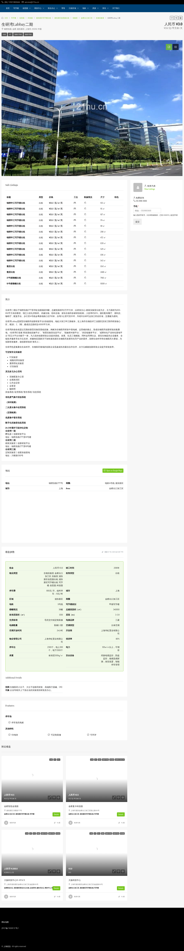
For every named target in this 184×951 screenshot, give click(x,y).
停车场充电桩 (18, 722)
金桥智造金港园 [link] (11, 806)
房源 (94, 8)
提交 (137, 221)
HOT (10, 34)
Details (56, 814)
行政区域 (72, 8)
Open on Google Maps (113, 470)
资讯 (104, 8)
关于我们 (115, 8)
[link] (32, 779)
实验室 (75, 18)
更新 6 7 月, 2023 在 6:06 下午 (112, 552)
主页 (6, 18)
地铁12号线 (18, 34)
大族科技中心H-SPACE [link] (14, 880)
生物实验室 (100, 18)
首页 (8, 8)
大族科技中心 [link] (74, 880)
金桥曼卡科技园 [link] (75, 806)
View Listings (149, 189)
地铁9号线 (28, 34)
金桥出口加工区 (87, 18)
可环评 (93, 735)
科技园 (30, 18)
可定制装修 (56, 735)
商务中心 (38, 8)
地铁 (84, 8)
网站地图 (5, 922)
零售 (63, 8)
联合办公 (51, 8)
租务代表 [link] (13, 823)
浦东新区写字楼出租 (43, 18)
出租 (4, 34)
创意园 (25, 8)
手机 (136, 206)
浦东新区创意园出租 (61, 18)
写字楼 (16, 8)
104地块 (15, 735)
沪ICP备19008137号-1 (10, 928)
